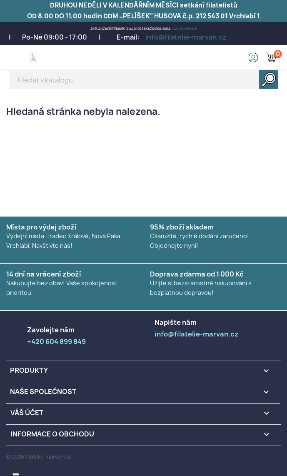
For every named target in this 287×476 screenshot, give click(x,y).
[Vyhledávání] (144, 79)
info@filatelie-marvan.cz (186, 37)
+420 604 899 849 (184, 29)
